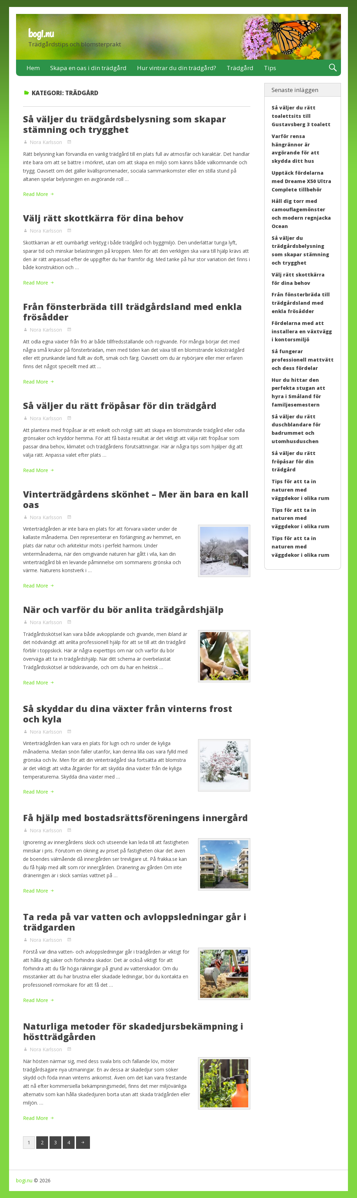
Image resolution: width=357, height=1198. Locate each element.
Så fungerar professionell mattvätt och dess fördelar (303, 359)
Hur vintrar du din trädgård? (176, 68)
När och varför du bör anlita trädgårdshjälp (123, 609)
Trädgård (240, 68)
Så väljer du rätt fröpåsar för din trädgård (120, 405)
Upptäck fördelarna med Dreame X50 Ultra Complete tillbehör (301, 181)
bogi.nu (41, 33)
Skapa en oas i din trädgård (88, 68)
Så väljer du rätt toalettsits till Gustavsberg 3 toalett (301, 116)
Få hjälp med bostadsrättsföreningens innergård (135, 818)
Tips (270, 68)
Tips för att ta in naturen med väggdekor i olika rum (300, 489)
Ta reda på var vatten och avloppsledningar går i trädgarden (134, 922)
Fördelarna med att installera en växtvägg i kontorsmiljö (302, 331)
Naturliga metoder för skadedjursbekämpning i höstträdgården (133, 1031)
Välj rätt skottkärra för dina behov (103, 218)
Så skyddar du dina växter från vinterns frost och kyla (127, 714)
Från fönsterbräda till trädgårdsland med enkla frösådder (132, 312)
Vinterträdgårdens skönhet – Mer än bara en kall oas (136, 499)
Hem (33, 68)
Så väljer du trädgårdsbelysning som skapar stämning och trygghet (124, 124)
